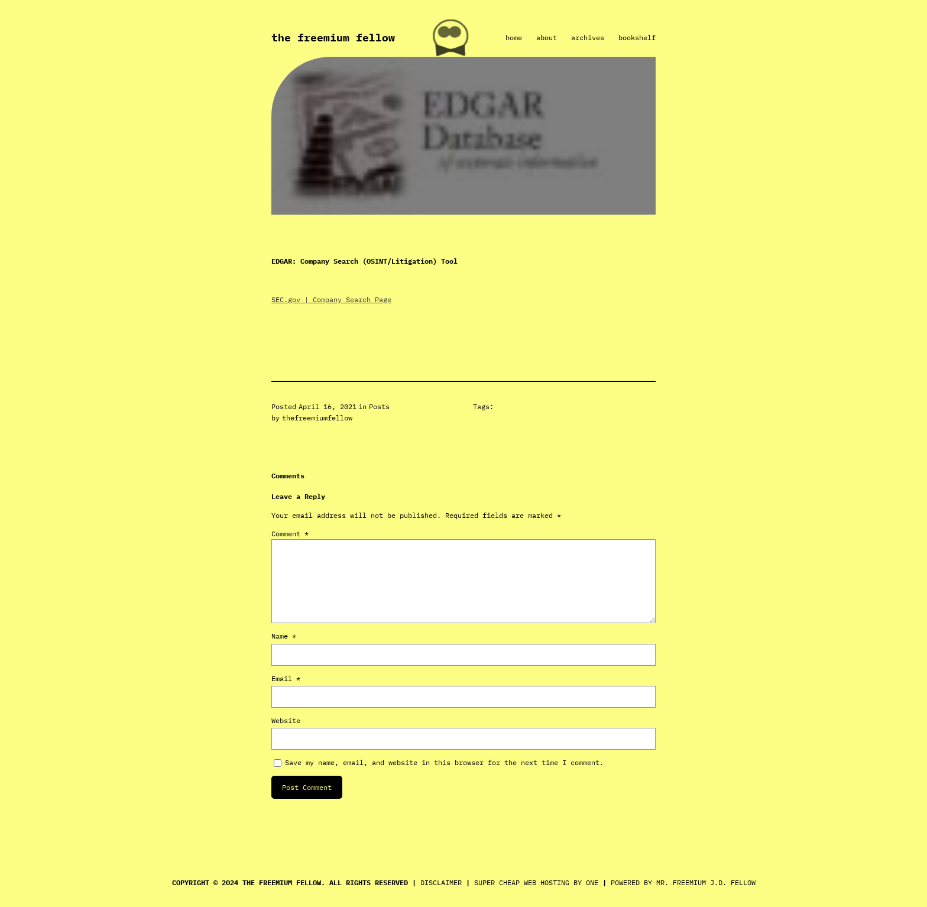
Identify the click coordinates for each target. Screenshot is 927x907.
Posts (379, 406)
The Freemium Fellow (333, 37)
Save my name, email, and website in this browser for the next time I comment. (444, 762)
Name (283, 635)
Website (285, 720)
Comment (290, 533)
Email (285, 678)
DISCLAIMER (441, 882)
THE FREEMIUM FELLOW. (283, 882)
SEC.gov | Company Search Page (331, 299)
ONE (592, 882)
